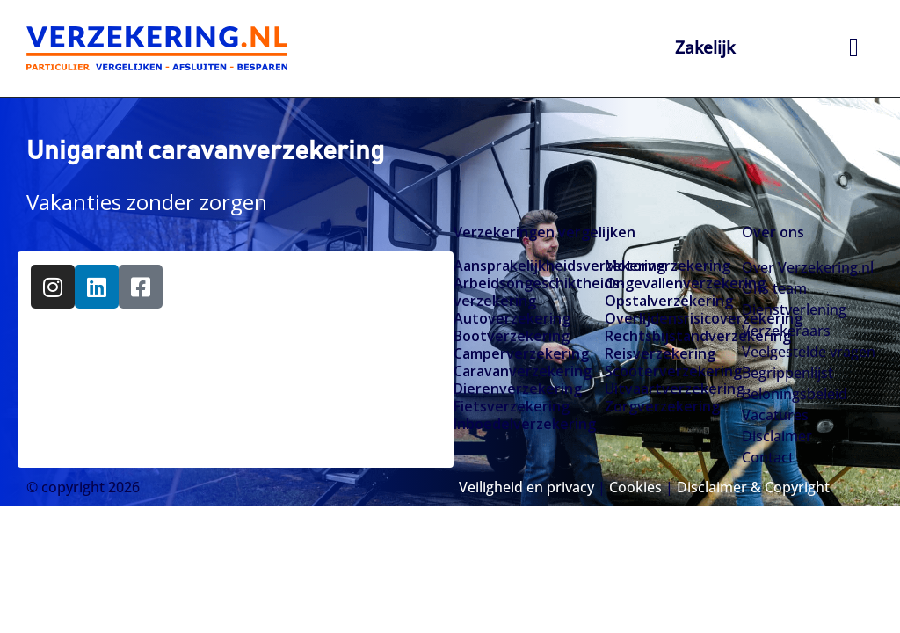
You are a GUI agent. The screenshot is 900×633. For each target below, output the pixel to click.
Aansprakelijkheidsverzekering (522, 265)
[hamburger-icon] (854, 48)
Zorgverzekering (662, 406)
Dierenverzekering (518, 388)
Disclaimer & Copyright (753, 487)
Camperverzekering (521, 353)
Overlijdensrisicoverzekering (673, 318)
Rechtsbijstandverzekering (673, 336)
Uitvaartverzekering (673, 388)
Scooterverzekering (673, 371)
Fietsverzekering (512, 406)
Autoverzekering (512, 318)
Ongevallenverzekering (673, 283)
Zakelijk (706, 47)
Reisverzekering (660, 353)
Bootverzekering (512, 336)
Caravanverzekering (522, 371)
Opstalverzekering (669, 300)
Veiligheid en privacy (526, 487)
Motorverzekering (667, 265)
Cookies (635, 487)
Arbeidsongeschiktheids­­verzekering (522, 291)
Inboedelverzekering (522, 424)
